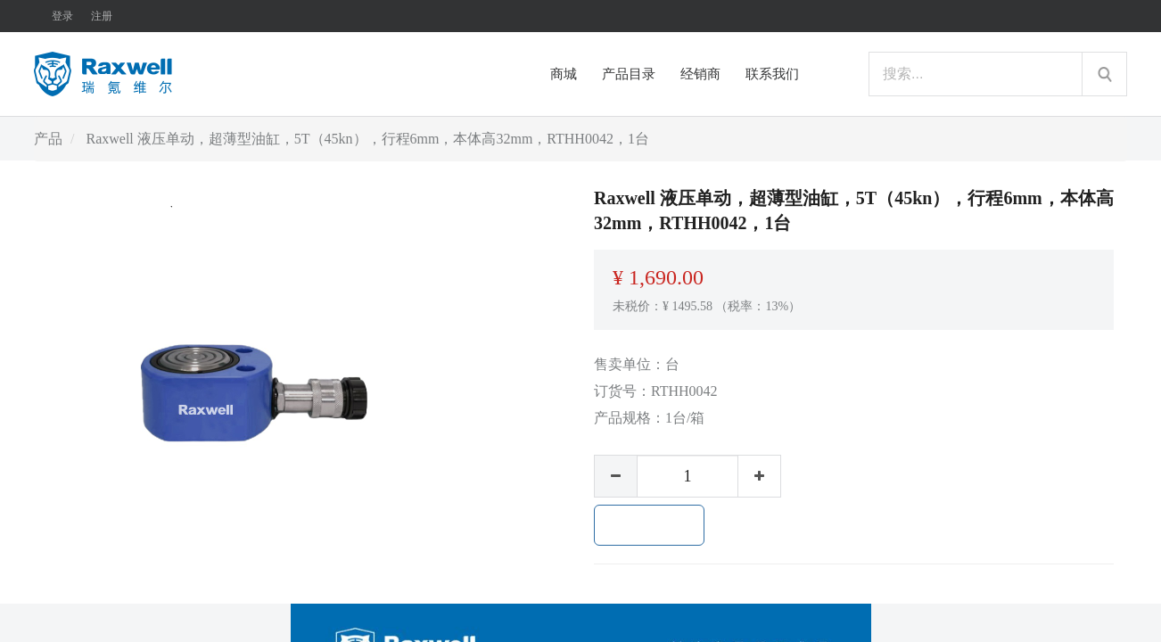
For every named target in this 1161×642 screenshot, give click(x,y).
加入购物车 (649, 525)
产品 (48, 138)
